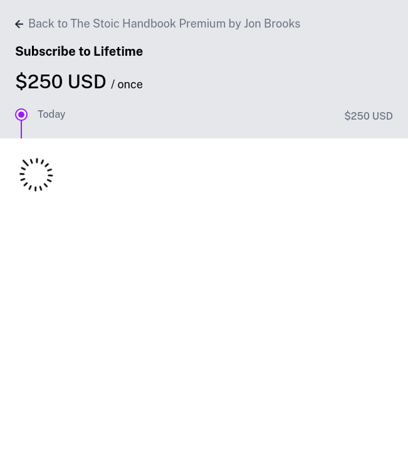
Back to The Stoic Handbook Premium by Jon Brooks (157, 23)
